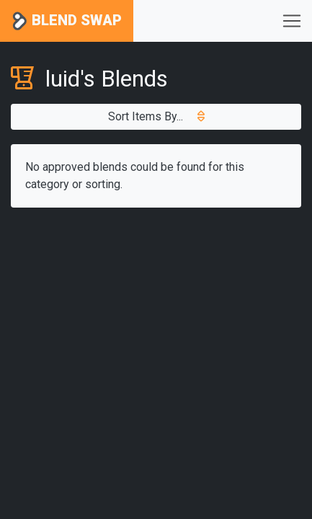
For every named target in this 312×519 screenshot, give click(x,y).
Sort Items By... (156, 116)
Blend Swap (67, 21)
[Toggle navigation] (292, 20)
